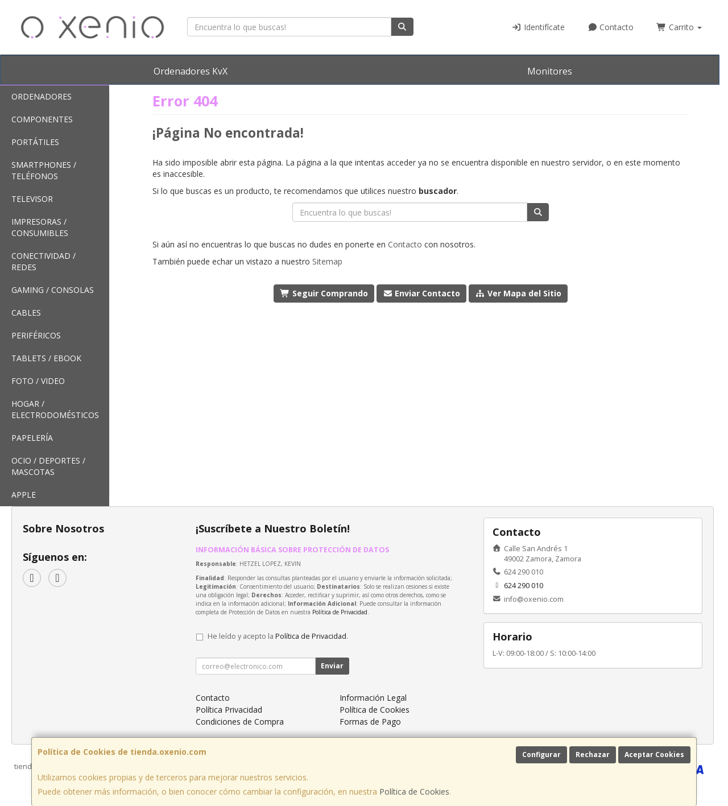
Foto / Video (38, 380)
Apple (23, 494)
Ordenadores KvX (191, 71)
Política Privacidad (229, 709)
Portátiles (35, 142)
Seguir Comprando (324, 293)
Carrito (679, 27)
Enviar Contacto (422, 293)
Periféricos (36, 335)
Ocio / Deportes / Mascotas (48, 466)
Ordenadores (41, 96)
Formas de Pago (370, 721)
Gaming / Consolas (52, 289)
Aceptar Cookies (654, 754)
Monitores (549, 71)
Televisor (32, 198)
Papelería (32, 437)
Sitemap (327, 261)
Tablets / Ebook (46, 358)
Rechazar (593, 754)
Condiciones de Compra (240, 721)
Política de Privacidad (339, 612)
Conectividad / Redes (43, 261)
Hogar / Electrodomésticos (55, 409)
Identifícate (538, 27)
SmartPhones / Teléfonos (43, 170)
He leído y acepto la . (278, 636)
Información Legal (373, 697)
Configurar (541, 754)
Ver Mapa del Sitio (518, 293)
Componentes (42, 119)
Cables (26, 312)
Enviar (332, 666)
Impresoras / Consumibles (39, 227)
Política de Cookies (414, 791)
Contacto (611, 27)
